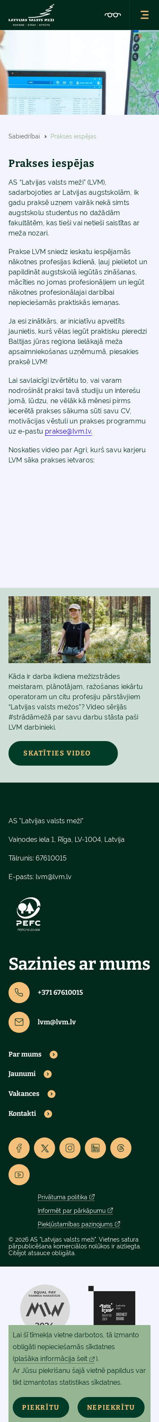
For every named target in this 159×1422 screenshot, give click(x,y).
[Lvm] (31, 15)
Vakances (23, 1093)
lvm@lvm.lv (54, 877)
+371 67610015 (45, 992)
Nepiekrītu (111, 1407)
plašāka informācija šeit (50, 1359)
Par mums (25, 1054)
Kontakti (22, 1113)
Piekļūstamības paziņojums (75, 1224)
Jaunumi (22, 1074)
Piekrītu (41, 1407)
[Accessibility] (113, 15)
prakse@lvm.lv (68, 431)
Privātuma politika (62, 1197)
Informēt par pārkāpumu (72, 1210)
